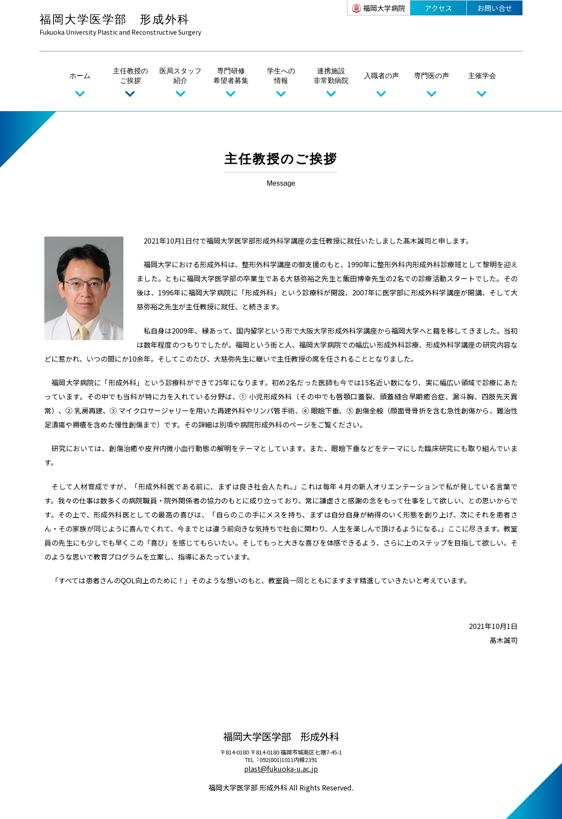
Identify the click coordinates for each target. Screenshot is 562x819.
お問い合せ (494, 8)
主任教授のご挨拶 (130, 75)
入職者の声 (381, 75)
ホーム (79, 75)
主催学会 (482, 75)
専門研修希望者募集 (231, 75)
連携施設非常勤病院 (331, 75)
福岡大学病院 (384, 8)
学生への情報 (281, 75)
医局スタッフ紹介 (180, 75)
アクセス (438, 8)
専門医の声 (431, 75)
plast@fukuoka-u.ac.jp (281, 768)
